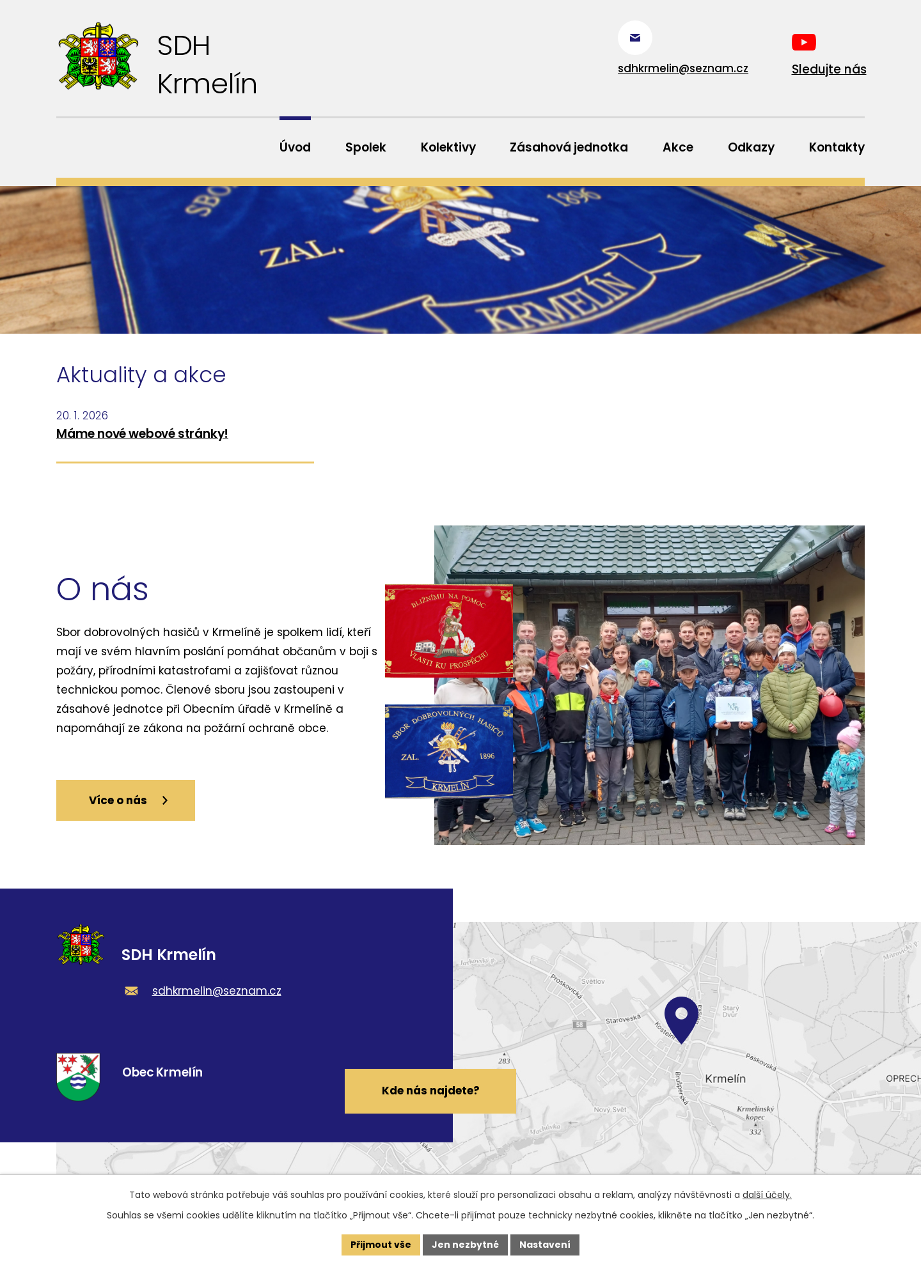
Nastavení (545, 1244)
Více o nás (128, 801)
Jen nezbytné (465, 1244)
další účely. (767, 1194)
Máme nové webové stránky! (142, 434)
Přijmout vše (380, 1244)
